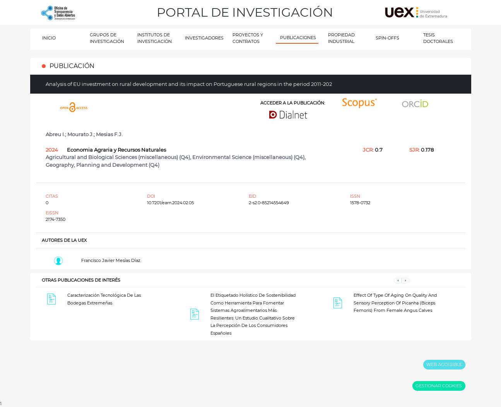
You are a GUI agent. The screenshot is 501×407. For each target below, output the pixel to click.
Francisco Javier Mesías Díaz (110, 260)
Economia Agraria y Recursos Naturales (116, 150)
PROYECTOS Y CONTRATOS (248, 38)
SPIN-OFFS (387, 38)
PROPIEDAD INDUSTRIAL (341, 38)
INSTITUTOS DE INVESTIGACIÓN (154, 38)
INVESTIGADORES (204, 38)
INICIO (49, 38)
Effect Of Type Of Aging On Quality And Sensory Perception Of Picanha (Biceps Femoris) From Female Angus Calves (395, 302)
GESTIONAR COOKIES (439, 385)
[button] (398, 280)
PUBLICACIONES (298, 37)
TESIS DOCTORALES (438, 38)
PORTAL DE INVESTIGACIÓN (245, 12)
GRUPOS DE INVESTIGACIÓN (107, 38)
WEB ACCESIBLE (444, 364)
